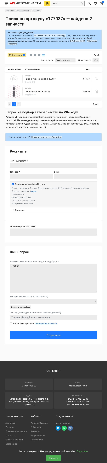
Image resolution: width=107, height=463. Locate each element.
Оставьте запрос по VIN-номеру (49, 35)
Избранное (36, 427)
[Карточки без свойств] (31, 55)
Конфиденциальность (16, 431)
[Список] (39, 55)
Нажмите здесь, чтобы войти (46, 137)
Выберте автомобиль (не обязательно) (29, 296)
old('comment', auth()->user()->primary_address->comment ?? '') (53, 232)
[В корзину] (96, 78)
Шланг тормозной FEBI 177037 (41, 79)
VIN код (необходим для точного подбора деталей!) (35, 312)
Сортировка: (47, 60)
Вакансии (35, 431)
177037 (53, 278)
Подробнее (82, 451)
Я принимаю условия (35, 323)
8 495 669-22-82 (77, 41)
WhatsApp (92, 41)
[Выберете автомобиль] (47, 3)
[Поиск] (82, 3)
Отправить (53, 335)
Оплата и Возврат (14, 439)
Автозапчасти (23, 11)
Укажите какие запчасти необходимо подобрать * (34, 261)
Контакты (10, 435)
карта (34, 191)
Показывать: (84, 60)
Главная (10, 11)
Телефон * (15, 172)
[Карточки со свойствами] (35, 55)
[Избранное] (95, 3)
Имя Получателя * (19, 161)
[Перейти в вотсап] (64, 428)
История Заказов (39, 423)
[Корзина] (102, 3)
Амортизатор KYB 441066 (38, 91)
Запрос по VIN (38, 435)
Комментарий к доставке (22, 226)
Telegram (12, 44)
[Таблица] (43, 55)
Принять (53, 458)
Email (56, 172)
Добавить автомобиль (20, 307)
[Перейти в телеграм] (58, 428)
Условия (9, 427)
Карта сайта (11, 444)
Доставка (10, 423)
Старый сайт (37, 439)
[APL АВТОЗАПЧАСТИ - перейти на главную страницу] (25, 3)
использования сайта (46, 323)
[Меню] (6, 3)
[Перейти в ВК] (70, 428)
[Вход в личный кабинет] (89, 3)
